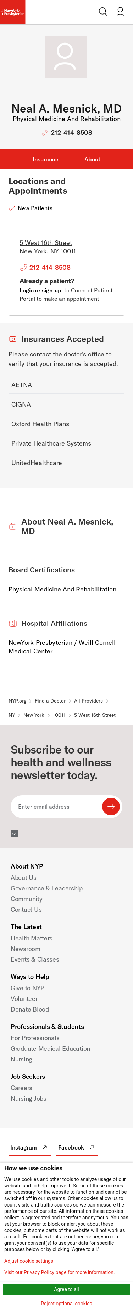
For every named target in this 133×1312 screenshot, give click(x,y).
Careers (21, 1088)
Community (27, 899)
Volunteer (24, 999)
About (92, 159)
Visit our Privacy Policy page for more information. (59, 1272)
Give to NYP (27, 988)
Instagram (29, 1147)
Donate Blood (30, 1009)
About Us (24, 877)
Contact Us (26, 909)
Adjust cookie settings (28, 1261)
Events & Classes (35, 959)
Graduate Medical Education (50, 1048)
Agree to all (66, 1289)
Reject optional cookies (66, 1303)
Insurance (46, 159)
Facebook (77, 1147)
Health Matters (31, 938)
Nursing (21, 1059)
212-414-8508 (71, 132)
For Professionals (35, 1038)
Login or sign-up (40, 290)
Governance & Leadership (47, 888)
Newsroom (25, 949)
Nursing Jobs (28, 1098)
